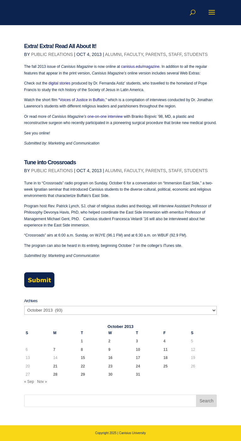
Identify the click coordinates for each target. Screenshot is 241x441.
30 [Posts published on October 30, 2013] (110, 374)
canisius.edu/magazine (140, 66)
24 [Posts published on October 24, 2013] (138, 366)
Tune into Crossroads (50, 162)
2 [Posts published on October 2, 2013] (109, 341)
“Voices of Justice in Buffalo (82, 100)
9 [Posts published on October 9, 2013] (109, 349)
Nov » (42, 381)
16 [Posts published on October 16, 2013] (110, 358)
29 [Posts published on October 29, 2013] (83, 374)
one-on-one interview (105, 116)
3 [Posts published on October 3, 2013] (137, 341)
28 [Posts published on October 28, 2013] (55, 374)
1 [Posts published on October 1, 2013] (82, 341)
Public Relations (52, 54)
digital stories (59, 83)
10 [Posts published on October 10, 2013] (138, 349)
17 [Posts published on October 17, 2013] (138, 358)
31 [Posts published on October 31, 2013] (138, 374)
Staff (175, 54)
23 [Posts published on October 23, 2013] (110, 366)
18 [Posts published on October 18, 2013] (165, 358)
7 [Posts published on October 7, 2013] (54, 349)
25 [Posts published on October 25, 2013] (165, 366)
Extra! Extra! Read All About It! (60, 46)
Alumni (113, 54)
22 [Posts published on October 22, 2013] (83, 366)
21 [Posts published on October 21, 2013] (55, 366)
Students (196, 54)
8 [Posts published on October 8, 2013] (82, 349)
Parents (155, 54)
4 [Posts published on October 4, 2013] (164, 341)
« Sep (29, 381)
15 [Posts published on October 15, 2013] (83, 358)
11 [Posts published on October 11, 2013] (165, 349)
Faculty (133, 54)
